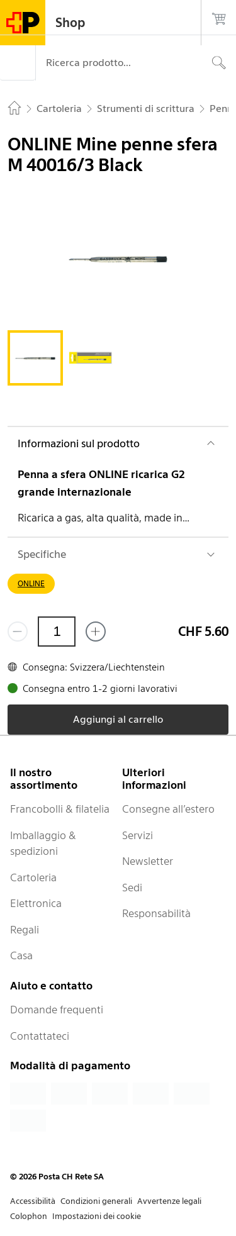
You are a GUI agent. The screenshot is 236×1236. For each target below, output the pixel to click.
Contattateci (39, 1036)
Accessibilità (32, 1201)
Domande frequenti (56, 1009)
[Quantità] (57, 631)
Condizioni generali (96, 1201)
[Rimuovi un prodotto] (18, 631)
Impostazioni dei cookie (96, 1216)
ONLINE (31, 583)
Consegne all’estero (168, 809)
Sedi (132, 887)
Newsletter (147, 861)
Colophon (28, 1216)
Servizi (137, 835)
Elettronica (36, 903)
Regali (24, 929)
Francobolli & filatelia (60, 809)
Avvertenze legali (169, 1201)
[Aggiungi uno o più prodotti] (96, 631)
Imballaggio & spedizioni (43, 843)
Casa (21, 955)
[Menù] (17, 63)
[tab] (35, 358)
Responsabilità (156, 913)
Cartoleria (33, 877)
